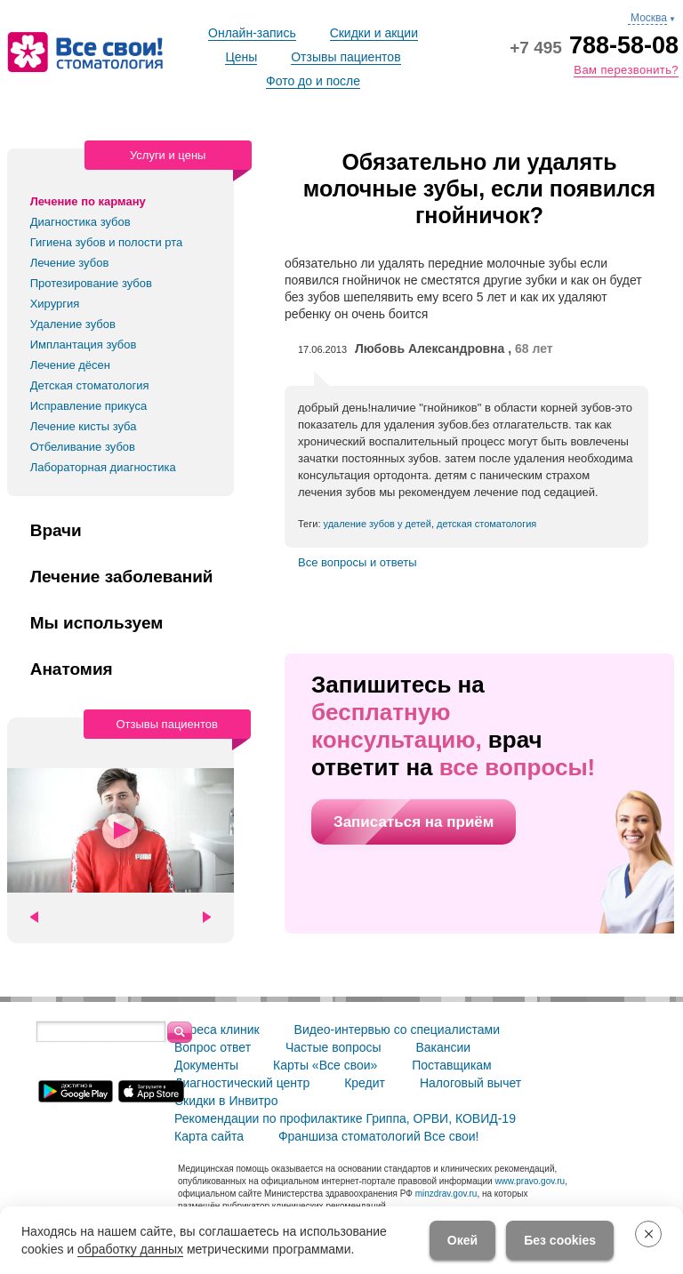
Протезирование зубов (91, 283)
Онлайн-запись (252, 33)
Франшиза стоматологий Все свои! (378, 1136)
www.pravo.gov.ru (529, 1181)
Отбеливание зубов (82, 446)
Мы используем (97, 623)
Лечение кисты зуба (83, 426)
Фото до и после (313, 81)
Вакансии (442, 1047)
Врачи (56, 531)
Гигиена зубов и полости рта (106, 242)
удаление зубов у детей (377, 523)
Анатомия (71, 669)
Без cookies (560, 1240)
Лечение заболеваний (121, 577)
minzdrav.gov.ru (446, 1193)
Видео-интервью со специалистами (397, 1029)
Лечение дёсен (70, 365)
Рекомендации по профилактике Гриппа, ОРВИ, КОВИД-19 (345, 1118)
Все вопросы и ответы (357, 562)
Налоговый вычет (470, 1083)
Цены (241, 57)
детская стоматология (486, 523)
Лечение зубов (69, 262)
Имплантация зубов (83, 344)
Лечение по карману (88, 201)
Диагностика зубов (80, 221)
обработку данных (130, 1249)
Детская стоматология (89, 385)
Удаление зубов (73, 324)
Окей (462, 1240)
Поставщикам (452, 1065)
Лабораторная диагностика (103, 467)
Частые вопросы (333, 1047)
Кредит (364, 1083)
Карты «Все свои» (325, 1065)
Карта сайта (209, 1136)
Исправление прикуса (89, 406)
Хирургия (55, 303)
